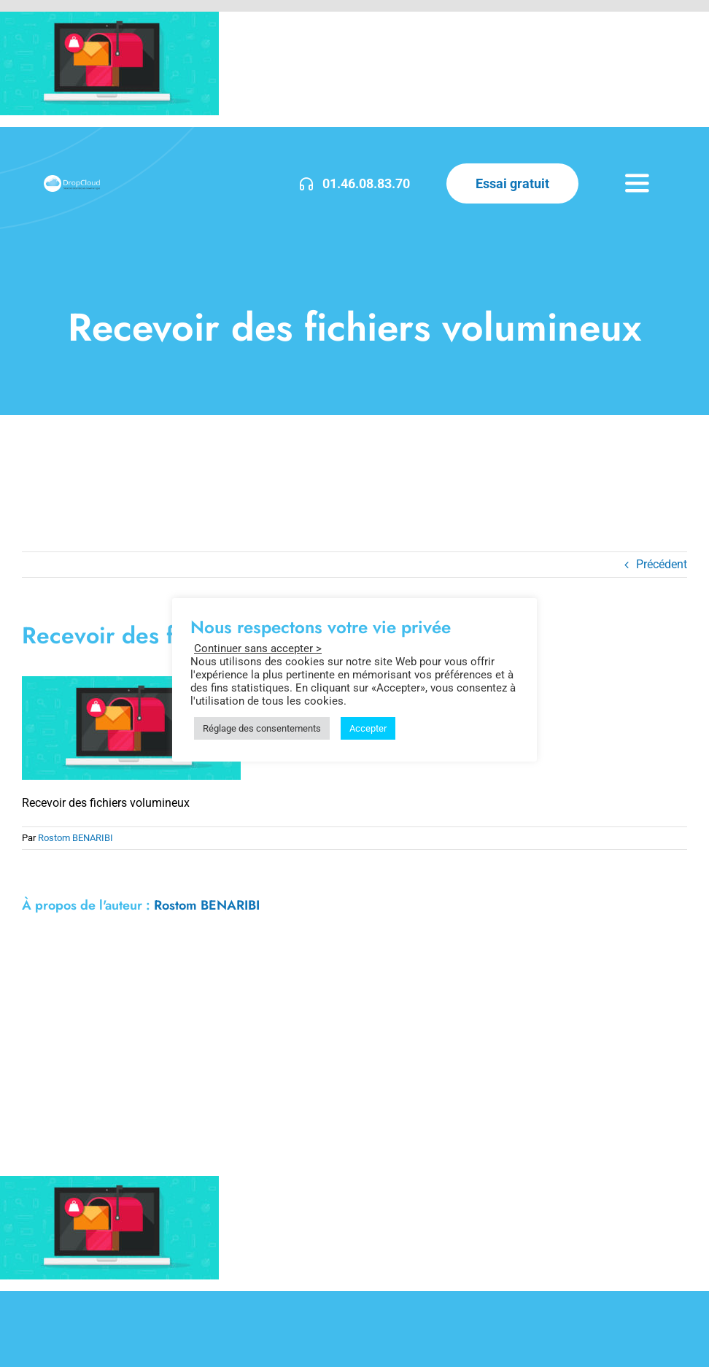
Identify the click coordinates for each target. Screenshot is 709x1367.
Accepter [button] (368, 728)
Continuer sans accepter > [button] (258, 648)
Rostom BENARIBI (75, 837)
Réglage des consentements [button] (262, 728)
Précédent (661, 564)
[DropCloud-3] (72, 180)
